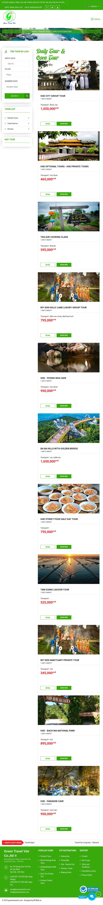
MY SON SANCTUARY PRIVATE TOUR (60, 660)
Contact (84, 856)
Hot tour (10, 129)
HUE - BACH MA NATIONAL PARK (58, 730)
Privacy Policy (87, 875)
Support (84, 850)
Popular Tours (45, 850)
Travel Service (12, 123)
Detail (48, 124)
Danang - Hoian (66, 868)
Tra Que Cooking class (54, 237)
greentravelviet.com (15, 900)
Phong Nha (65, 860)
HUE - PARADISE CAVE (52, 801)
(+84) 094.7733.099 (17, 877)
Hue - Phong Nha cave (53, 378)
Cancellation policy (89, 871)
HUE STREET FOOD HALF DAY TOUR (59, 519)
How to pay (86, 860)
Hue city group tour (53, 96)
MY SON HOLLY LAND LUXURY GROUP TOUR (64, 307)
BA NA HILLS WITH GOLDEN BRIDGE (59, 448)
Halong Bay (65, 856)
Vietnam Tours (12, 118)
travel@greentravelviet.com (20, 889)
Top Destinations (67, 850)
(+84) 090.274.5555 (17, 882)
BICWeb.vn (37, 900)
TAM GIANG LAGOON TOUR (55, 589)
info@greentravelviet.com (19, 892)
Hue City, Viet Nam (17, 872)
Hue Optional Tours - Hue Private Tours (65, 166)
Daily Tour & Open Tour (50, 54)
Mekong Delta (66, 872)
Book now (64, 124)
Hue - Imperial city (67, 864)
